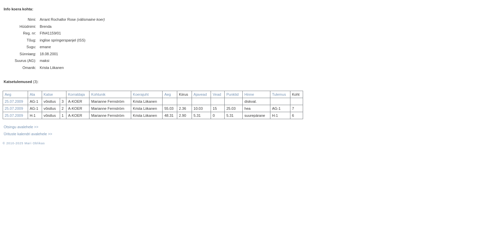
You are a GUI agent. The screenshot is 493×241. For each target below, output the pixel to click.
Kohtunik (98, 94)
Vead (217, 94)
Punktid (232, 94)
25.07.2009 (14, 101)
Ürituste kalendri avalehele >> (28, 134)
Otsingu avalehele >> (21, 127)
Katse (48, 94)
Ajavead (200, 94)
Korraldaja (76, 94)
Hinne (249, 94)
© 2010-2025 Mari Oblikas (24, 143)
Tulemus (279, 94)
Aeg (8, 94)
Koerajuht (141, 94)
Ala (32, 94)
